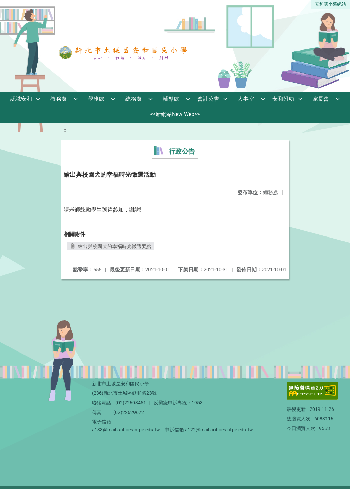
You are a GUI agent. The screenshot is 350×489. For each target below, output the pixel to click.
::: (66, 130)
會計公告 (208, 99)
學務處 (96, 99)
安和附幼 (283, 99)
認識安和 (21, 99)
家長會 (321, 99)
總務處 (133, 99)
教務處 (58, 99)
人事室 (246, 99)
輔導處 (171, 99)
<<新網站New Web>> (175, 114)
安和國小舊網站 (330, 4)
